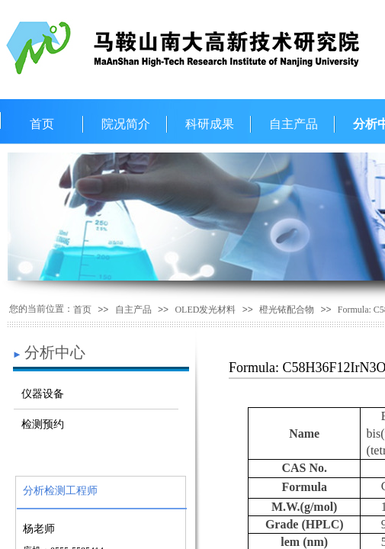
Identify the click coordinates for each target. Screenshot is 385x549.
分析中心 (54, 352)
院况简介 (125, 123)
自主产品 (293, 123)
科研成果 (209, 123)
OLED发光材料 (205, 309)
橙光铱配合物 (286, 309)
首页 (42, 123)
